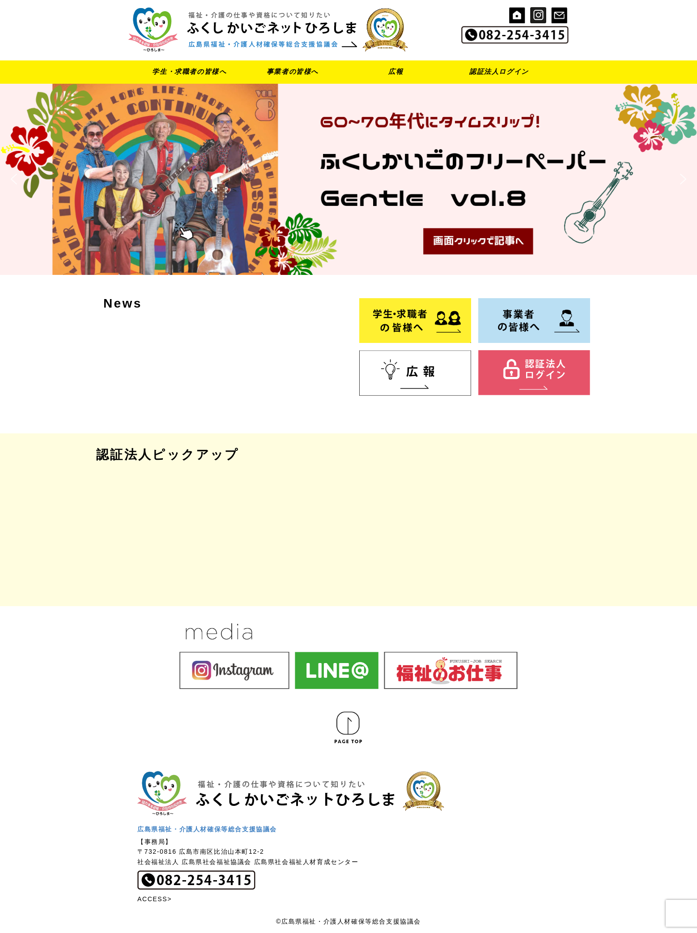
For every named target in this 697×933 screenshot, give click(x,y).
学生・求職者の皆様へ (189, 71)
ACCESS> (154, 899)
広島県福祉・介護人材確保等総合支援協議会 (207, 829)
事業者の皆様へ (293, 71)
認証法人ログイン (499, 71)
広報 (395, 71)
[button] (348, 179)
